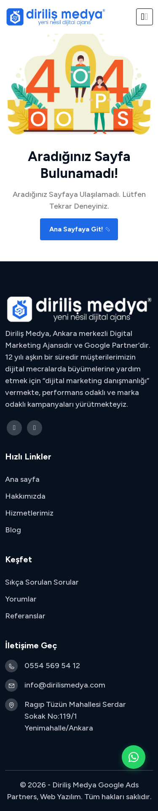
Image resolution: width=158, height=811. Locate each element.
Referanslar (25, 615)
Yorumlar (21, 599)
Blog (13, 529)
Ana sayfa (22, 479)
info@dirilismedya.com (64, 685)
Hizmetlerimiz (29, 513)
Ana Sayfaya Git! (80, 229)
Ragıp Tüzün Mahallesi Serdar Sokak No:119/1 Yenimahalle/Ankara (75, 716)
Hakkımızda (25, 496)
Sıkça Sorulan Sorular (42, 582)
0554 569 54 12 (52, 665)
